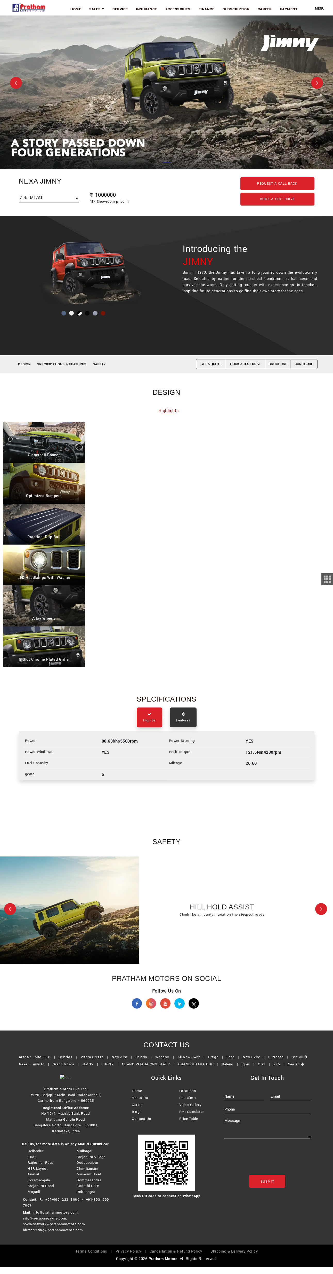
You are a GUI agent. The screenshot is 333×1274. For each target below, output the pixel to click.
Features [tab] (183, 719)
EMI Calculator (191, 1119)
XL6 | (280, 1070)
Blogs (137, 1119)
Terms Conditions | (95, 1258)
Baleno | (231, 1070)
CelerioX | (69, 1063)
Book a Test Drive (277, 199)
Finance (215, 8)
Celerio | (144, 1063)
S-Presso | (279, 1063)
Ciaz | (265, 1070)
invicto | (42, 1070)
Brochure (278, 364)
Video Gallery (190, 1112)
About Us (140, 1105)
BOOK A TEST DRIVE (246, 364)
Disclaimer (188, 1105)
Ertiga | (216, 1063)
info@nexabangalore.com (44, 1225)
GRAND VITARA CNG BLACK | (149, 1070)
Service (135, 8)
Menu (320, 8)
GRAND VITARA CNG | (199, 1070)
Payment (290, 8)
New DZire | (255, 1063)
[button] (10, 912)
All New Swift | (192, 1063)
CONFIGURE (304, 364)
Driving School (283, 26)
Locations (187, 1098)
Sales (114, 8)
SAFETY (99, 364)
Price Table (188, 1126)
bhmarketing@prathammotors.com (53, 1236)
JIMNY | (91, 1070)
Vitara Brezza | (96, 1063)
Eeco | (234, 1063)
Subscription (242, 8)
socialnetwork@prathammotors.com (54, 1230)
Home (96, 8)
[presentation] (263, 1167)
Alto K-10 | (46, 1063)
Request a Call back (277, 183)
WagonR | (165, 1063)
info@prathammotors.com (55, 1219)
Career (268, 8)
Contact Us (141, 1126)
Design (24, 364)
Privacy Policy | (132, 1258)
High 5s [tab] (149, 719)
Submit (267, 1189)
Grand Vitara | (67, 1070)
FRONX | (111, 1070)
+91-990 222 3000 (62, 1206)
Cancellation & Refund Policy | (179, 1258)
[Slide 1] (166, 162)
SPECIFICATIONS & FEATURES (61, 364)
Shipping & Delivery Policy (234, 1258)
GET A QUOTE (211, 364)
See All (300, 1063)
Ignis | (249, 1070)
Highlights (168, 411)
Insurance (159, 8)
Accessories (188, 8)
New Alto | (123, 1063)
